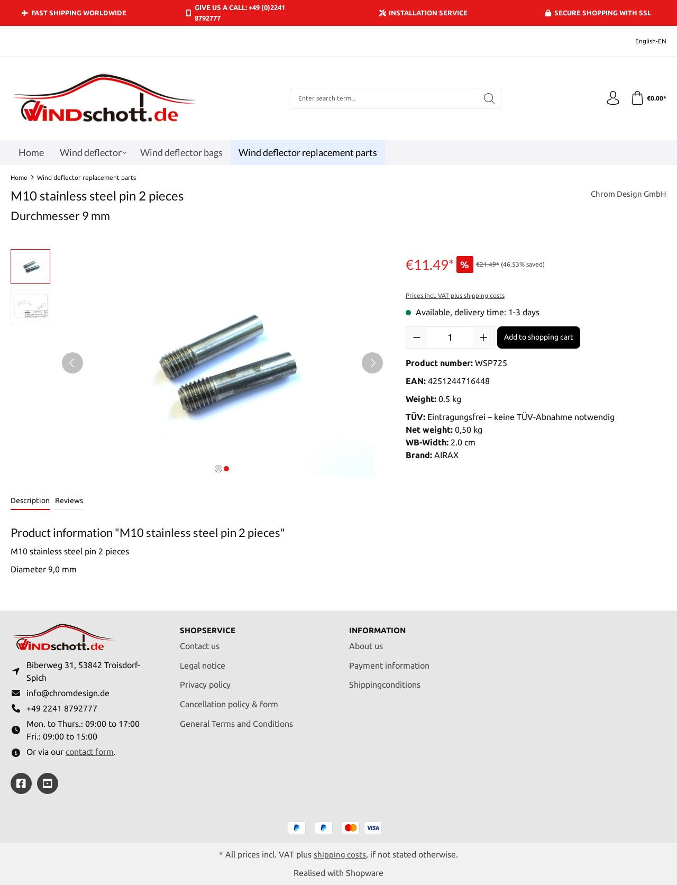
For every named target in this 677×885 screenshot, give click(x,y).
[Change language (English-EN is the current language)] (643, 41)
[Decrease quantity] (416, 337)
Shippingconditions (384, 680)
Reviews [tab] (69, 500)
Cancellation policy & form (229, 699)
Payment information (389, 660)
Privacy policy (205, 680)
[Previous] (72, 362)
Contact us (199, 641)
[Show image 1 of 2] (218, 468)
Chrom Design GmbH (626, 194)
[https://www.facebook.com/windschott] (21, 782)
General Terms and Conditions (236, 719)
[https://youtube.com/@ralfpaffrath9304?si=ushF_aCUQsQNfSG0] (47, 782)
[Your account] (610, 98)
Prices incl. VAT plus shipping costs (455, 295)
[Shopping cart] (647, 98)
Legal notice (202, 660)
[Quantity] (450, 337)
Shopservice (209, 625)
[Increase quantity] (483, 337)
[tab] (30, 501)
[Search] (487, 98)
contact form (90, 751)
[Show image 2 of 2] (226, 468)
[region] (197, 363)
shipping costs (340, 854)
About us (366, 641)
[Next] (372, 362)
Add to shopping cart (538, 337)
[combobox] (382, 98)
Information (379, 625)
